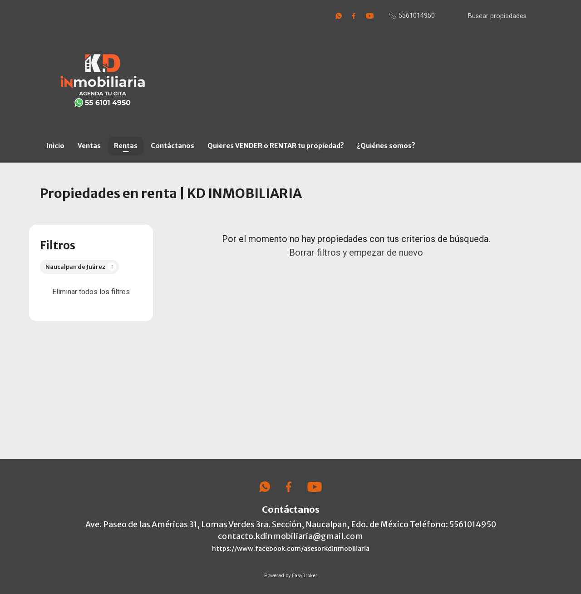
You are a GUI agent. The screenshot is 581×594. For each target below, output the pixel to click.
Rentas (126, 146)
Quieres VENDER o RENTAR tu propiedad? (275, 146)
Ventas (89, 146)
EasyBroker (304, 576)
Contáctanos (172, 146)
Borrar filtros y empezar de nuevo (356, 252)
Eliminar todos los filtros (91, 291)
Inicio (55, 146)
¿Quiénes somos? (386, 146)
